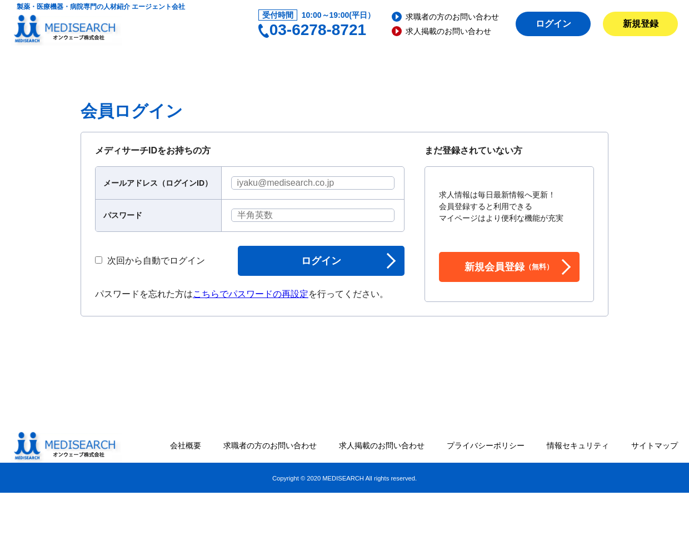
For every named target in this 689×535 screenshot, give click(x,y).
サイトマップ (654, 445)
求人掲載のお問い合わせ (448, 31)
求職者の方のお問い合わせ (452, 16)
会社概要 (185, 445)
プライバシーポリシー (486, 445)
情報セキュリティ (578, 445)
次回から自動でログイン (150, 260)
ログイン (553, 23)
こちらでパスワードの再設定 (250, 294)
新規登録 (640, 23)
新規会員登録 (509, 267)
